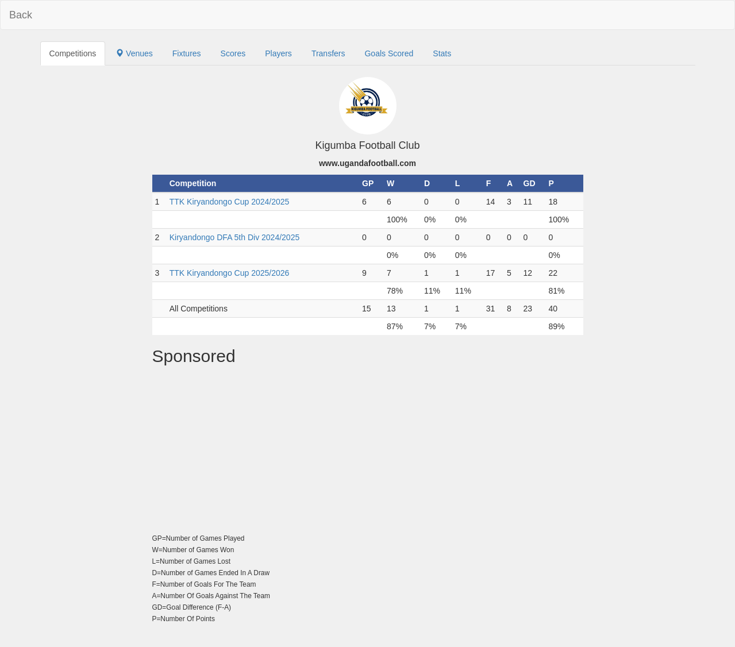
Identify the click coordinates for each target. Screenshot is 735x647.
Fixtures (186, 53)
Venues (134, 53)
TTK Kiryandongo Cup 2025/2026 (230, 273)
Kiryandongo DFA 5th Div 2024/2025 (235, 237)
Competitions (73, 53)
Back (20, 15)
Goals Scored (388, 53)
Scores (233, 53)
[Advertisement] (367, 451)
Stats (442, 53)
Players (278, 53)
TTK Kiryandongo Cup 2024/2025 (230, 201)
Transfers (328, 53)
